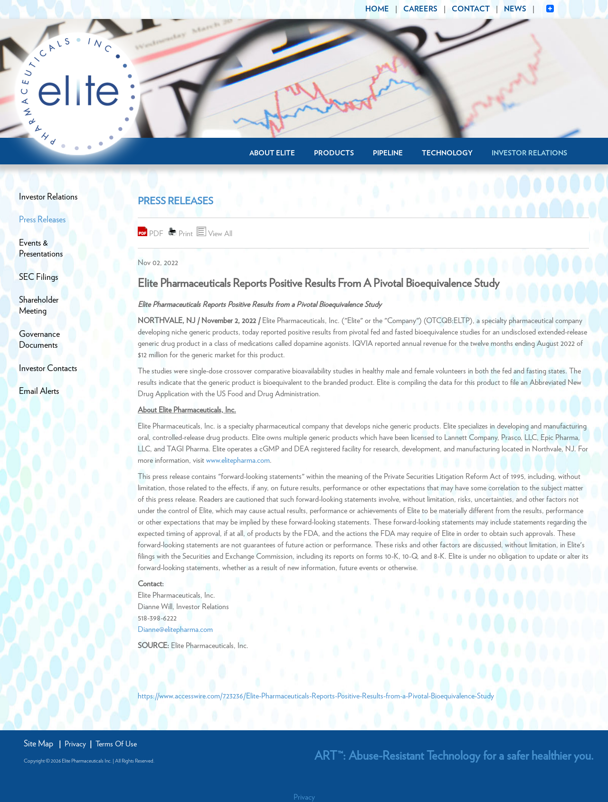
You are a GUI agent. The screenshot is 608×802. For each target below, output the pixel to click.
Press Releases (42, 220)
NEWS (515, 9)
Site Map (38, 744)
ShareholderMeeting (38, 305)
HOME (377, 9)
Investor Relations (529, 153)
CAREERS (420, 9)
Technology (447, 153)
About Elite (272, 153)
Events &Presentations (41, 248)
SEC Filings (38, 277)
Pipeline (388, 153)
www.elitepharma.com (238, 460)
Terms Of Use (116, 744)
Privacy (75, 744)
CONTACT (471, 9)
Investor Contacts (48, 368)
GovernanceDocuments (39, 340)
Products (334, 153)
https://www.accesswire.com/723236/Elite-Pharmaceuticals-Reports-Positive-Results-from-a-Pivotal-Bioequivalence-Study (316, 696)
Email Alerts (39, 391)
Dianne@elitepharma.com (175, 629)
